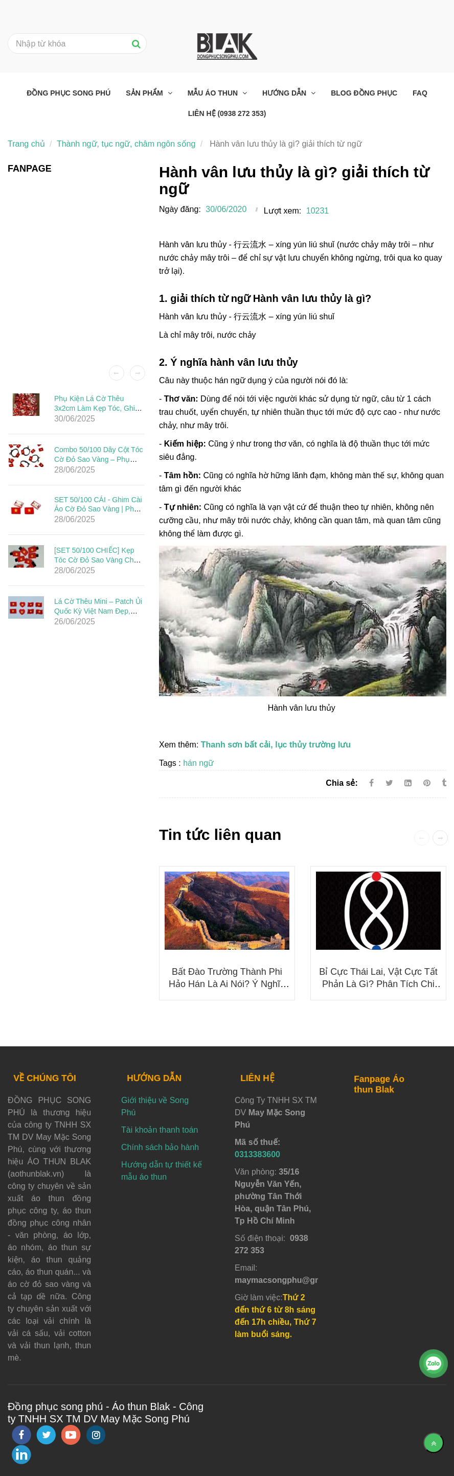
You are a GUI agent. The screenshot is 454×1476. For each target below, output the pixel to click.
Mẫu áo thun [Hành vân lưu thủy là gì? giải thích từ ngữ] (214, 93)
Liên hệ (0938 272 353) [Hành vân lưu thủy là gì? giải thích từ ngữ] (227, 113)
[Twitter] (389, 783)
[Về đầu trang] (433, 1443)
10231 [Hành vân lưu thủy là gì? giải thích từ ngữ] (317, 210)
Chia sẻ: (341, 783)
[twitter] (46, 1435)
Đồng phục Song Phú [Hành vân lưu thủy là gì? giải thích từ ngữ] (68, 93)
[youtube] (71, 1435)
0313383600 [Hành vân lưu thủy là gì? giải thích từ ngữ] (257, 1154)
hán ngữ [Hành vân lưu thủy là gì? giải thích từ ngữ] (198, 763)
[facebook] (21, 1435)
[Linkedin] (408, 783)
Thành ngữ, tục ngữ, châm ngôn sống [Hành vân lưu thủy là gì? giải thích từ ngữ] (126, 143)
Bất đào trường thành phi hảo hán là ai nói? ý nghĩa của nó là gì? (227, 984)
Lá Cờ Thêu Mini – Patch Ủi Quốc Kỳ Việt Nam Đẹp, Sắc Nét (98, 611)
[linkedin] (21, 1454)
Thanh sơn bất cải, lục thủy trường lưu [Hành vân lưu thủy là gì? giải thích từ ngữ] (276, 744)
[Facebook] (371, 783)
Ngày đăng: (180, 209)
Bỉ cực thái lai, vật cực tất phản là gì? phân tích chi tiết (378, 984)
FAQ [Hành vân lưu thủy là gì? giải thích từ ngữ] (420, 93)
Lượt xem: (282, 210)
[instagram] (96, 1435)
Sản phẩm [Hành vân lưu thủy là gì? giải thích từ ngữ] (145, 93)
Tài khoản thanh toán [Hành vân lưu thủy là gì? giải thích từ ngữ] (159, 1130)
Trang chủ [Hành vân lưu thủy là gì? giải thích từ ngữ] (26, 143)
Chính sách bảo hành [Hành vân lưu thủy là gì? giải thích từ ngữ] (160, 1147)
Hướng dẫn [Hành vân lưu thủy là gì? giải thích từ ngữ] (285, 93)
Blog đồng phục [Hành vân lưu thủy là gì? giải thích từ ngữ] (364, 93)
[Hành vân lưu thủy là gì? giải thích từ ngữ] (428, 783)
